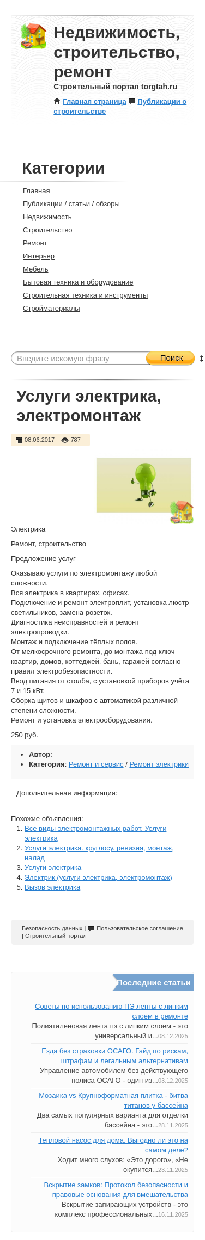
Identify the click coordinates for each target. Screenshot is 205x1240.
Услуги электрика (53, 867)
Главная (32, 191)
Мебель (31, 269)
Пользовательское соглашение (135, 928)
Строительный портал (56, 936)
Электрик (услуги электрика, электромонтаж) (98, 877)
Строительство (43, 230)
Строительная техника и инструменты (81, 295)
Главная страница (89, 101)
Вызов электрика (52, 887)
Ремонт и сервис (96, 764)
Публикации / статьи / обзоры (67, 204)
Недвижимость (42, 217)
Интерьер (34, 256)
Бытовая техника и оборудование (73, 282)
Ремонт (30, 243)
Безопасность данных (52, 928)
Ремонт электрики (159, 764)
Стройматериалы (47, 308)
